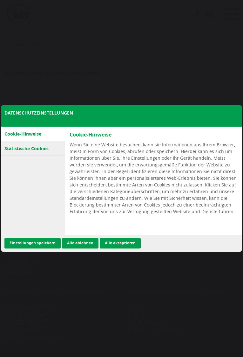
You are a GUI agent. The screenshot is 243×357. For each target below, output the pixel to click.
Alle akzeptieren (120, 243)
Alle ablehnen (80, 243)
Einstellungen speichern (33, 243)
